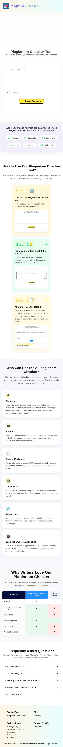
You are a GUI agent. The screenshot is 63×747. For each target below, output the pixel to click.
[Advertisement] (31, 29)
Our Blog (37, 716)
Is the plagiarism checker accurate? (21, 687)
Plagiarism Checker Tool (16, 716)
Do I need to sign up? (14, 673)
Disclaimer (11, 732)
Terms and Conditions (15, 729)
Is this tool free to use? (15, 667)
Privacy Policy (12, 727)
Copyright (11, 737)
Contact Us (38, 727)
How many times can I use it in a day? (22, 680)
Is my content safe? (13, 694)
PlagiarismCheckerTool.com (33, 744)
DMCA (9, 735)
